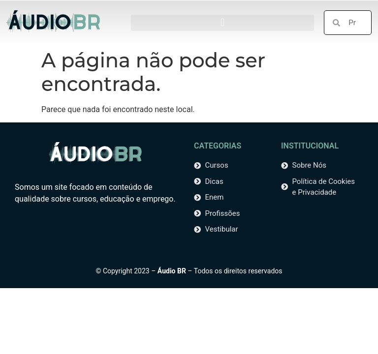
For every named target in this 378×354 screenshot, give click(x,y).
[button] (222, 23)
